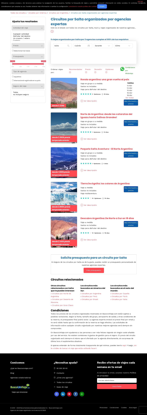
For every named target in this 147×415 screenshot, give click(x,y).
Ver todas (130, 98)
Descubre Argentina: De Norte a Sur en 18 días (107, 218)
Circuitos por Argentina (91, 294)
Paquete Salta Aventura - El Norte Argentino (107, 148)
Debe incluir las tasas (21, 51)
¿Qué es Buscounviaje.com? (21, 368)
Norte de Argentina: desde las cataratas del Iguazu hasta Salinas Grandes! (106, 115)
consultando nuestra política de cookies (82, 6)
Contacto (60, 373)
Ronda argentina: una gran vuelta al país (105, 79)
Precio (15, 46)
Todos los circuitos (64, 382)
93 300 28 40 (62, 368)
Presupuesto (18, 56)
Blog (12, 373)
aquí (124, 345)
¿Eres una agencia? (65, 378)
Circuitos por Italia (118, 299)
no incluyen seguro (27, 94)
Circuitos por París (118, 296)
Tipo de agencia (20, 71)
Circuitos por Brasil (89, 299)
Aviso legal (133, 408)
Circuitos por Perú (89, 296)
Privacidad (103, 408)
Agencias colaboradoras (20, 378)
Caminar (27, 40)
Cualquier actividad (27, 34)
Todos (27, 92)
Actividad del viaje (20, 28)
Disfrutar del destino (27, 36)
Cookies (124, 408)
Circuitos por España (119, 294)
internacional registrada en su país (26, 80)
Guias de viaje (62, 387)
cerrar (140, 1)
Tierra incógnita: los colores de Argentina (105, 183)
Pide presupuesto (93, 270)
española (16, 77)
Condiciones (114, 408)
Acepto (102, 6)
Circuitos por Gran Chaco (62, 305)
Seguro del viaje (19, 86)
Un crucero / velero (27, 38)
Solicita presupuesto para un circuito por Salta (94, 258)
